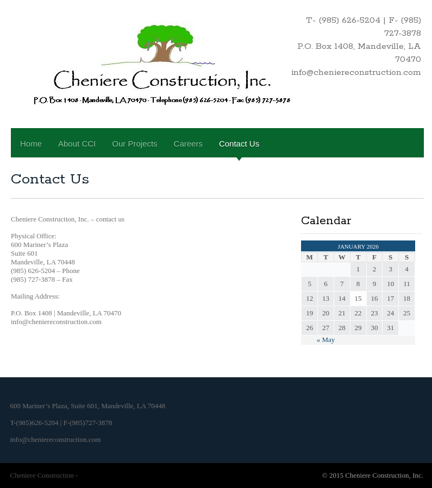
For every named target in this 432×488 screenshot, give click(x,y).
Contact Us (239, 143)
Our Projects (134, 143)
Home (31, 143)
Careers (188, 143)
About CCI (77, 143)
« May (326, 339)
